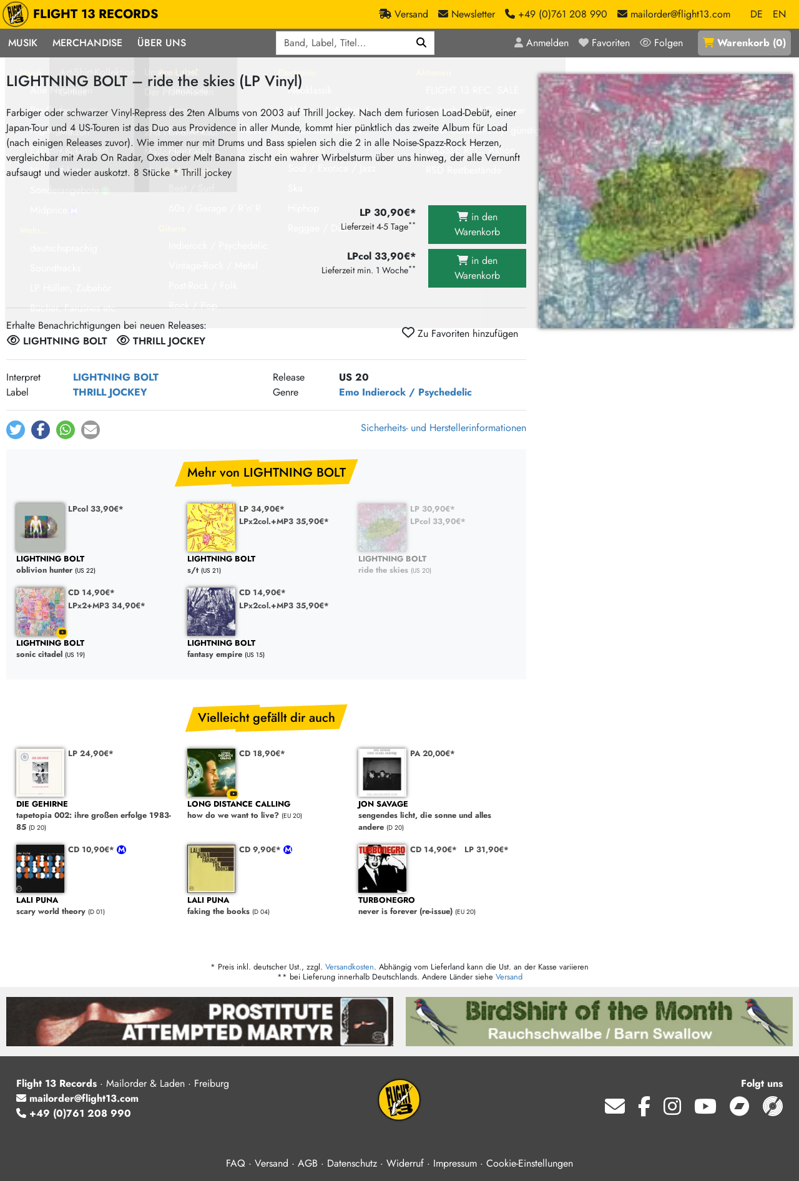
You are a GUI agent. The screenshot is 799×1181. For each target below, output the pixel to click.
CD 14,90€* (91, 592)
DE (756, 14)
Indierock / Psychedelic (417, 392)
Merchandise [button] (87, 43)
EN (779, 14)
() (744, 43)
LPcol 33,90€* (96, 509)
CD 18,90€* (262, 753)
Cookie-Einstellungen (529, 1163)
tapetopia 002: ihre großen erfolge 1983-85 (95, 816)
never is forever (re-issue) (437, 906)
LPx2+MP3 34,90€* (106, 605)
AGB (308, 1163)
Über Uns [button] (161, 43)
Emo (349, 392)
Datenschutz (352, 1163)
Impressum (455, 1163)
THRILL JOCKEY (110, 392)
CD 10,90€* (92, 849)
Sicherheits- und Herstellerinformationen (443, 427)
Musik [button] (22, 43)
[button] (15, 429)
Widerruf (405, 1163)
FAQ (235, 1163)
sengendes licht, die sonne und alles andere (437, 816)
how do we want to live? (266, 810)
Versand (509, 977)
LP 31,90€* (486, 849)
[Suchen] (421, 43)
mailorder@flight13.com (77, 1098)
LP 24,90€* (91, 753)
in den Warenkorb (477, 224)
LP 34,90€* (262, 509)
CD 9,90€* (261, 849)
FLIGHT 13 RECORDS (83, 14)
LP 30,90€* (432, 509)
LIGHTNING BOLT (116, 377)
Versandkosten (349, 967)
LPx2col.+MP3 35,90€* (284, 521)
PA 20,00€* (432, 753)
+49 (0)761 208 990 (73, 1113)
